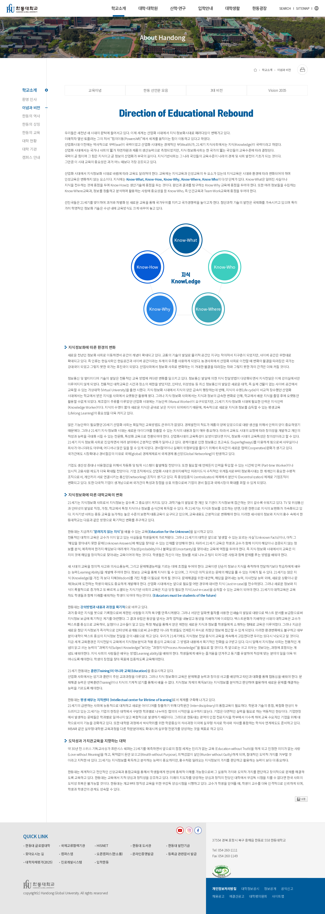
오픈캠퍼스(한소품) (109, 854)
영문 (316, 8)
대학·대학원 (148, 8)
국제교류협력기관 (73, 845)
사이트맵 (278, 896)
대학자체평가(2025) (38, 862)
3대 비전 (216, 90)
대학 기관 (29, 149)
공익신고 (287, 888)
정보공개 (270, 888)
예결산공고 (236, 896)
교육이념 (95, 90)
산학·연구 (178, 8)
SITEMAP (302, 8)
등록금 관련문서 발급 (182, 854)
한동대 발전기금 (179, 845)
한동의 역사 (31, 116)
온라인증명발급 (143, 854)
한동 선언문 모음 (155, 90)
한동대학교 (22, 8)
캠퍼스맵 (67, 854)
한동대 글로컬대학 (37, 845)
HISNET (102, 845)
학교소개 (118, 11)
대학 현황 (29, 141)
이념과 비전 (34, 107)
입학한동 (103, 862)
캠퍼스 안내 (31, 157)
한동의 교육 (31, 132)
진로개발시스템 (71, 862)
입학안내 (205, 8)
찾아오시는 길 (34, 854)
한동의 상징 (31, 124)
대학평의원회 (258, 896)
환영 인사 (29, 99)
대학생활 (232, 8)
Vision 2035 (277, 90)
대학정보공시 (250, 888)
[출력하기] (302, 69)
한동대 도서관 (141, 845)
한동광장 (259, 8)
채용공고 (218, 896)
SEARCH (285, 8)
